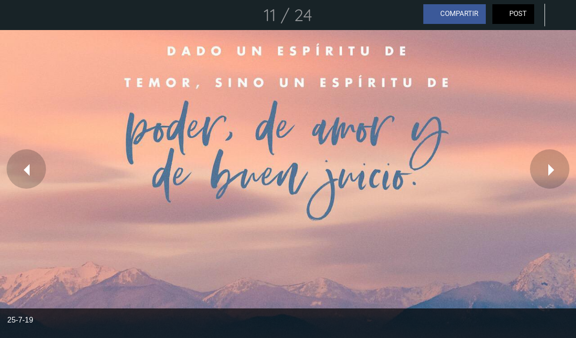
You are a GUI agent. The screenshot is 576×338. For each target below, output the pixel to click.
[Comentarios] (561, 15)
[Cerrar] (15, 15)
